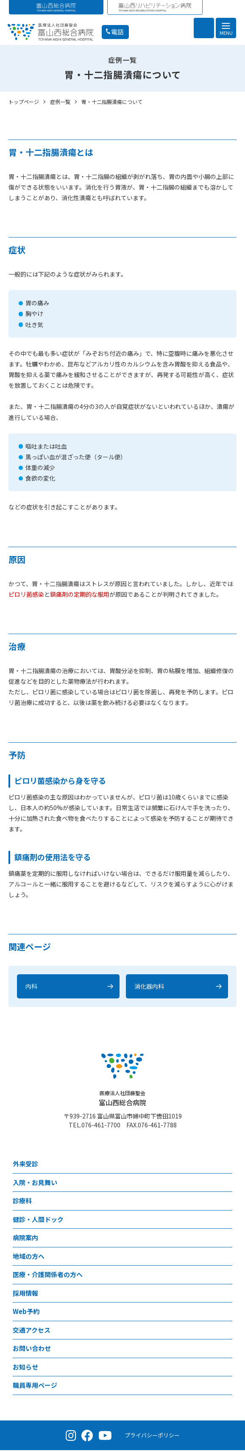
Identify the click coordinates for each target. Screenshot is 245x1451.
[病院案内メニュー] (225, 1238)
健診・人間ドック (38, 1220)
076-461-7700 (100, 1125)
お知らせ (25, 1367)
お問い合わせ (32, 1349)
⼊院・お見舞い (35, 1183)
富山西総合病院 (122, 1099)
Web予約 (26, 1312)
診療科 (22, 1201)
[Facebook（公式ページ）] (87, 1436)
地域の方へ (29, 1257)
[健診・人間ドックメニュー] (225, 1220)
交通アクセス (31, 1330)
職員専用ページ (35, 1385)
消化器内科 (149, 987)
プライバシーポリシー (152, 1436)
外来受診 (25, 1164)
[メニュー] (226, 28)
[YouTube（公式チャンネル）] (105, 1436)
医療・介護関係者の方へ (48, 1275)
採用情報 (25, 1293)
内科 (31, 987)
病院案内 (25, 1238)
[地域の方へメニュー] (225, 1257)
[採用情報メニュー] (225, 1294)
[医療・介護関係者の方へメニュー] (225, 1275)
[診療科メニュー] (225, 1201)
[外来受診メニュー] (225, 1164)
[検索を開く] (203, 28)
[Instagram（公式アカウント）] (71, 1436)
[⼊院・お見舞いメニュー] (225, 1183)
